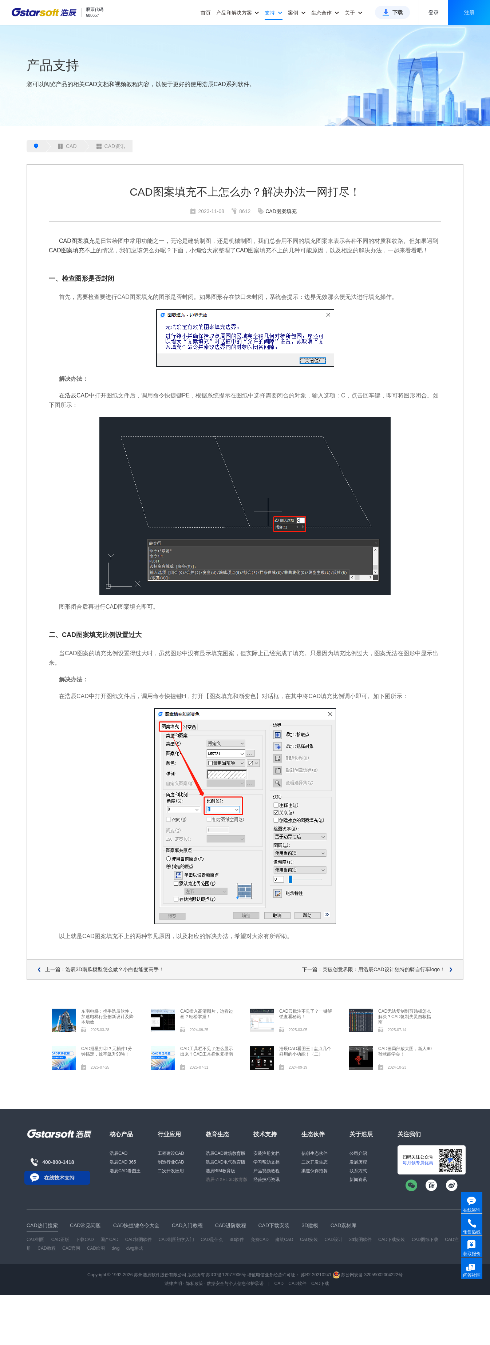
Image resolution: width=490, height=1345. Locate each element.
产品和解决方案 (238, 13)
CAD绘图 (96, 1248)
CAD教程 (46, 1248)
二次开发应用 (171, 1170)
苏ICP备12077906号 (226, 1274)
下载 (397, 12)
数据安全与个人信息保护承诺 (235, 1283)
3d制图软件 (360, 1239)
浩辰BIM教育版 (220, 1170)
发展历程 (358, 1162)
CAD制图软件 (138, 1239)
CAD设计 (334, 1239)
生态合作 (325, 13)
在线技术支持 (59, 1178)
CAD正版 (60, 1239)
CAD (67, 146)
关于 (354, 13)
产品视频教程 (266, 1170)
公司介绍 (358, 1153)
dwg (115, 1248)
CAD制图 (35, 1239)
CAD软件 (297, 1283)
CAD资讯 (111, 146)
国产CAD (109, 1239)
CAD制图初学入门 (176, 1239)
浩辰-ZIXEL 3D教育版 (227, 1179)
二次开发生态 (314, 1162)
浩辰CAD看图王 (125, 1170)
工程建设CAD (171, 1153)
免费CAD (260, 1239)
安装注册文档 (266, 1153)
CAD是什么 (212, 1239)
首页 (206, 13)
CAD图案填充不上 (72, 250)
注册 (469, 12)
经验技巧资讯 (266, 1179)
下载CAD (85, 1239)
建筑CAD (284, 1239)
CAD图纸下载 (425, 1239)
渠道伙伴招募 (314, 1170)
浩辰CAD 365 (123, 1162)
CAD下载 (320, 1283)
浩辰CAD (77, 395)
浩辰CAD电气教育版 (225, 1162)
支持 (273, 13)
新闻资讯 (358, 1179)
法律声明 (173, 1283)
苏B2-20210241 (316, 1274)
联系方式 (358, 1170)
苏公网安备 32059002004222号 (368, 1274)
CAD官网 (71, 1248)
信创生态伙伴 (314, 1153)
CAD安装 (309, 1239)
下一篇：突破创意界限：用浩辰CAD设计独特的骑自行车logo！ (373, 969)
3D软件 (237, 1239)
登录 (433, 12)
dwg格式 (134, 1248)
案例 (297, 13)
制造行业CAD (171, 1162)
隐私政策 (194, 1283)
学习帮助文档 (266, 1162)
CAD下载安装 (391, 1239)
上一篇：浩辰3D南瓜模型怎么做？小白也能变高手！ (104, 969)
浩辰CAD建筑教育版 (225, 1153)
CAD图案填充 (281, 211)
